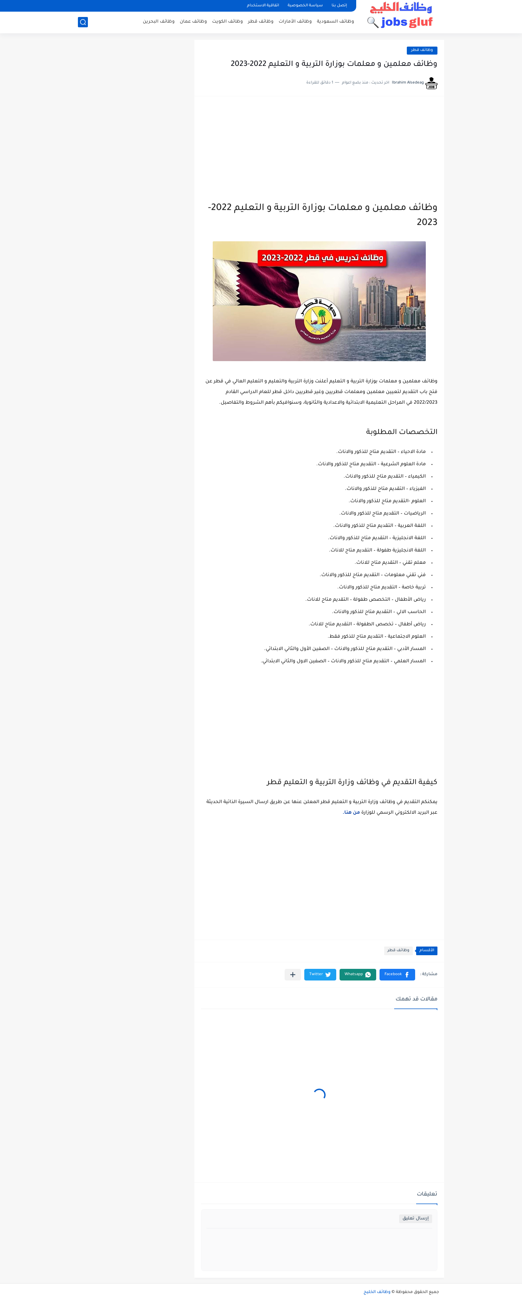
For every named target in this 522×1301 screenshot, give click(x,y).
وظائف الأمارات (295, 21)
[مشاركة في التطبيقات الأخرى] (293, 974)
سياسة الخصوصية (305, 6)
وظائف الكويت (227, 21)
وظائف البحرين (159, 21)
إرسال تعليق (415, 1218)
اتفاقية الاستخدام (263, 6)
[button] (397, 974)
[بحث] (83, 22)
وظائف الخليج (377, 1292)
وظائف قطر (261, 21)
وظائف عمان (193, 21)
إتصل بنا (339, 6)
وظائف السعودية (335, 21)
